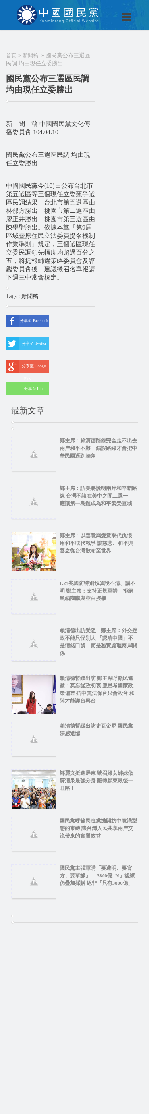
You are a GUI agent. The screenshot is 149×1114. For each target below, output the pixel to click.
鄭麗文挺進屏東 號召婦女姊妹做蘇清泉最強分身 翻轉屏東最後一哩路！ (96, 780)
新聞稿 (30, 55)
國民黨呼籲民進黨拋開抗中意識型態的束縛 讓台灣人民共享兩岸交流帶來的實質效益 (98, 828)
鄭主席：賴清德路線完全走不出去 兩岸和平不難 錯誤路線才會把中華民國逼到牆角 (98, 448)
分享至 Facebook (27, 321)
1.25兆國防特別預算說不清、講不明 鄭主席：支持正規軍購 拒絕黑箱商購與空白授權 (98, 590)
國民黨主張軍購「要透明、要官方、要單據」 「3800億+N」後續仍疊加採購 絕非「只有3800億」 (97, 875)
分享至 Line (25, 388)
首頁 (11, 55)
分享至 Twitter (26, 343)
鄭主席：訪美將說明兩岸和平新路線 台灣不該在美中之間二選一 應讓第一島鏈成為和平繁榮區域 (98, 495)
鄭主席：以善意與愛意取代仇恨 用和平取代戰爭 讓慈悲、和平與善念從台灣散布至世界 (98, 543)
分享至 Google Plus (26, 366)
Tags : (13, 296)
